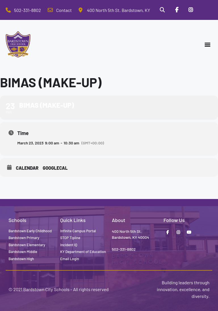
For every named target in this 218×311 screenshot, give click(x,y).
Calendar (27, 168)
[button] (207, 44)
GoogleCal (55, 168)
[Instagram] (191, 10)
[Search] (162, 10)
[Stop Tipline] (205, 10)
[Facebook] (176, 10)
